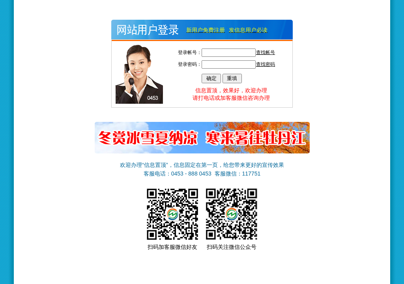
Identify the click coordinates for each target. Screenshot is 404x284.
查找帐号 (265, 52)
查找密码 (265, 64)
